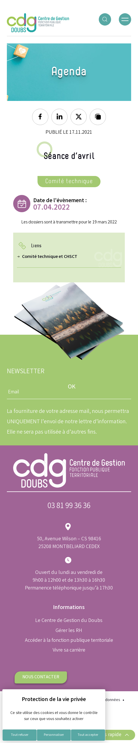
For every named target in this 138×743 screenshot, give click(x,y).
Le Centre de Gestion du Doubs (68, 621)
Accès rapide (111, 735)
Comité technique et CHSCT (49, 257)
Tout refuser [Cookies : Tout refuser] (19, 735)
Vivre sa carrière (69, 650)
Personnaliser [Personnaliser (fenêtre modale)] (54, 735)
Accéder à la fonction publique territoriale (69, 640)
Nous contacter (40, 677)
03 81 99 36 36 (69, 506)
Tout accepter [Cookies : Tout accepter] (88, 735)
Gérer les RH (69, 631)
